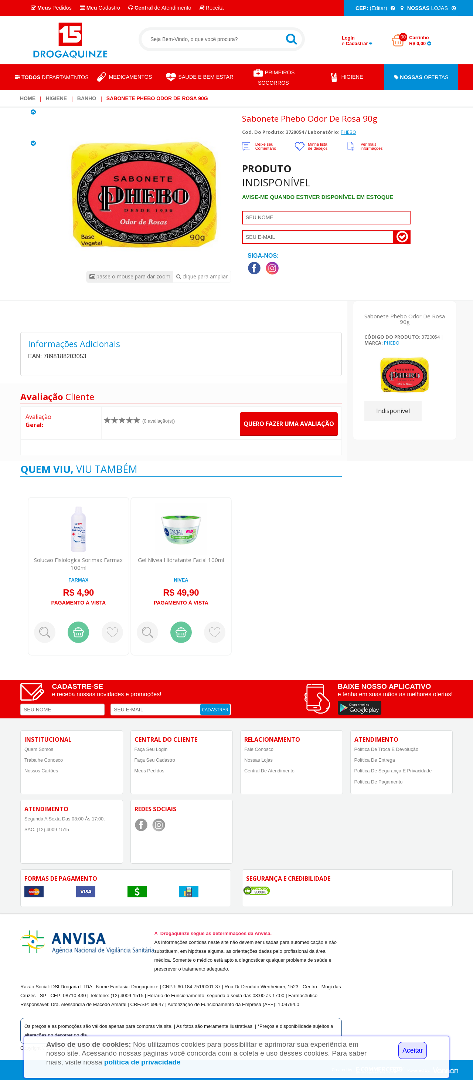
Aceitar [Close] (412, 1050)
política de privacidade (142, 1062)
